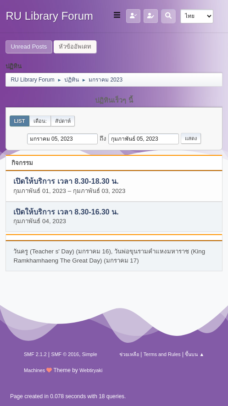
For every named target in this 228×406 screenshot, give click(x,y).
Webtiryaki (90, 370)
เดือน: (40, 121)
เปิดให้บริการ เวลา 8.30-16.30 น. (65, 212)
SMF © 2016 (65, 354)
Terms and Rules (162, 354)
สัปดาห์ (63, 121)
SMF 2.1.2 (35, 354)
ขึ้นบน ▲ (194, 354)
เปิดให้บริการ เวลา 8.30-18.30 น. (65, 182)
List (19, 121)
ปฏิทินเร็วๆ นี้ (114, 100)
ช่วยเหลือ (129, 354)
